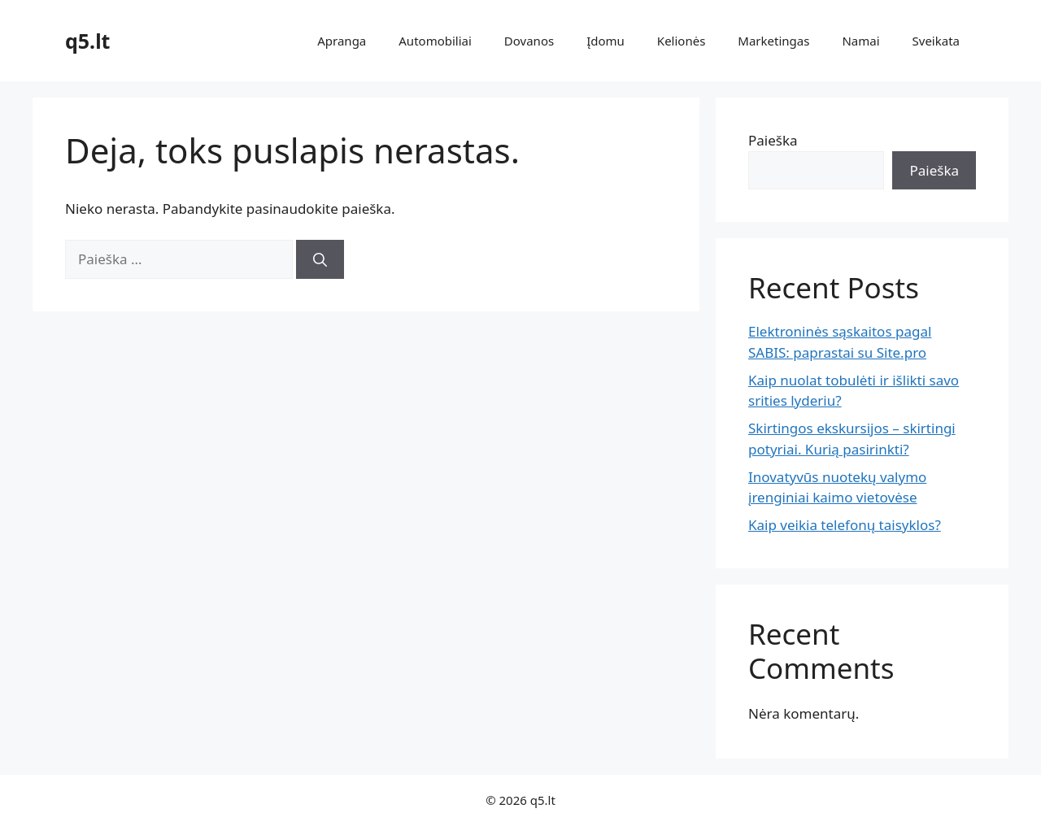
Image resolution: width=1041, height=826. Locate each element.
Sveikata (936, 41)
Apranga (341, 41)
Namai (860, 41)
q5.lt (87, 40)
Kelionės (681, 41)
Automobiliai (435, 41)
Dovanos (529, 41)
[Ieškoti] (320, 259)
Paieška (773, 140)
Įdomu (605, 41)
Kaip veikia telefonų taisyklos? (844, 524)
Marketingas (773, 41)
